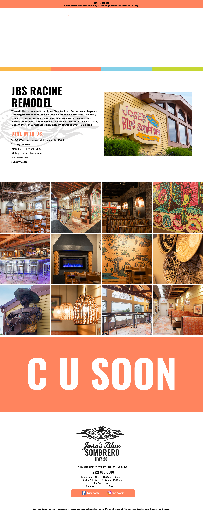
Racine (153, 508)
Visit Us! (32, 15)
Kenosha (99, 508)
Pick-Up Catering (131, 15)
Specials (93, 15)
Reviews (17, 418)
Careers (186, 418)
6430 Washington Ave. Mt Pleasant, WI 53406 (37, 140)
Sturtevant (143, 508)
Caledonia (129, 508)
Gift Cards (121, 418)
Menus (63, 15)
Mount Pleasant (114, 508)
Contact (169, 15)
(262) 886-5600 (20, 144)
